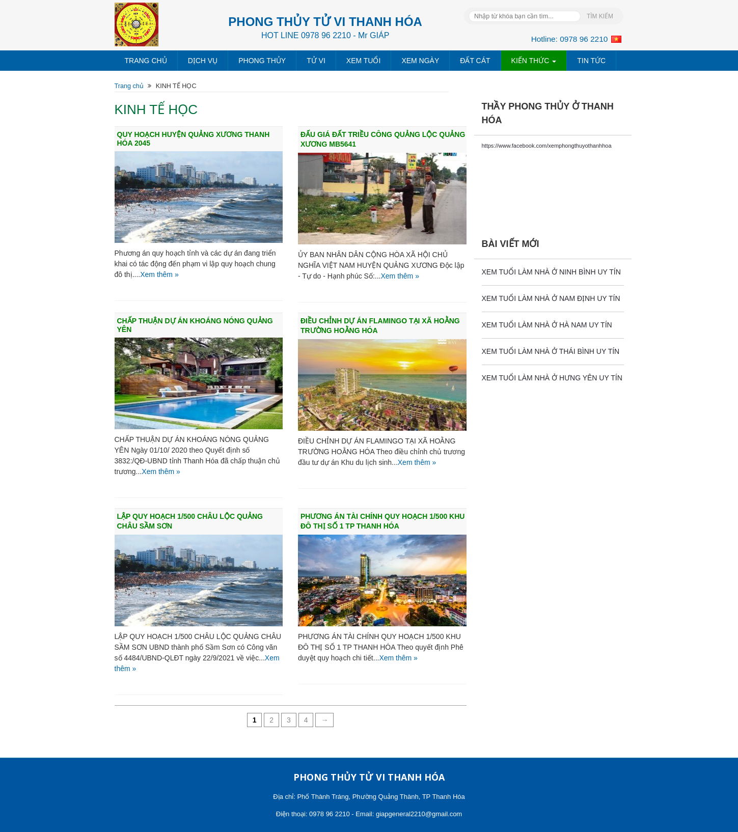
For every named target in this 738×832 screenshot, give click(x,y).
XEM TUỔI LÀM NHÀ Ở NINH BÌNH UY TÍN (551, 272)
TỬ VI (316, 61)
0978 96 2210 (584, 39)
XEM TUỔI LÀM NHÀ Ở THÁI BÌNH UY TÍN (551, 351)
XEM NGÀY (420, 61)
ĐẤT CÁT (475, 61)
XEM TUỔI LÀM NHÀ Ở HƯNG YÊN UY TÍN (552, 378)
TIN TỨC (591, 61)
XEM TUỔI (363, 61)
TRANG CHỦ (146, 61)
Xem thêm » (159, 274)
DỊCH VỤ (203, 61)
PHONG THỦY (262, 61)
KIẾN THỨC (534, 61)
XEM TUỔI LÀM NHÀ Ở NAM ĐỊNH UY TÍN (551, 298)
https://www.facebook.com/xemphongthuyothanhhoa (547, 146)
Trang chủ (129, 86)
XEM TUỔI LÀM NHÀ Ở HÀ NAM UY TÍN (547, 325)
